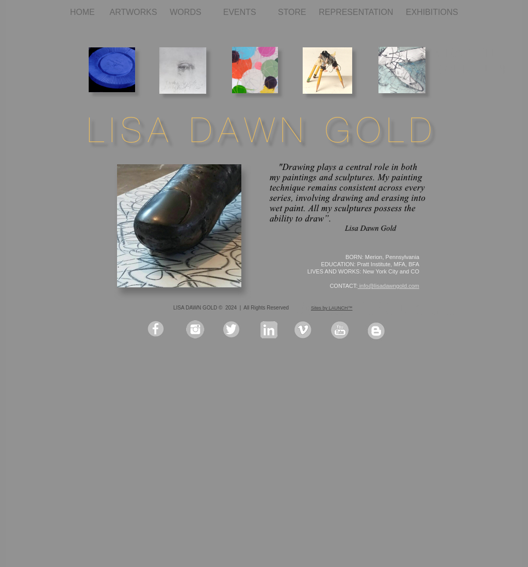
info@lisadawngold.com (388, 286)
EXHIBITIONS (432, 12)
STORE (293, 12)
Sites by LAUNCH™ (332, 308)
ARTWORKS (135, 12)
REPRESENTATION (357, 12)
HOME (85, 12)
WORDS (191, 12)
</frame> (447, 537)
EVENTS (245, 12)
